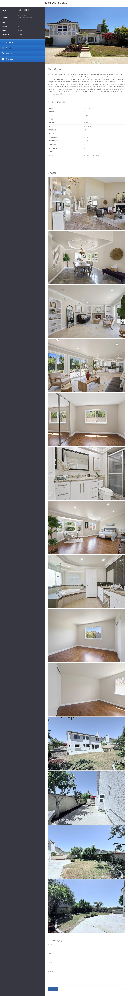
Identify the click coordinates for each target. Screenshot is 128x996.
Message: (50, 971)
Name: (50, 944)
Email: (50, 953)
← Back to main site (4, 66)
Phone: (50, 962)
